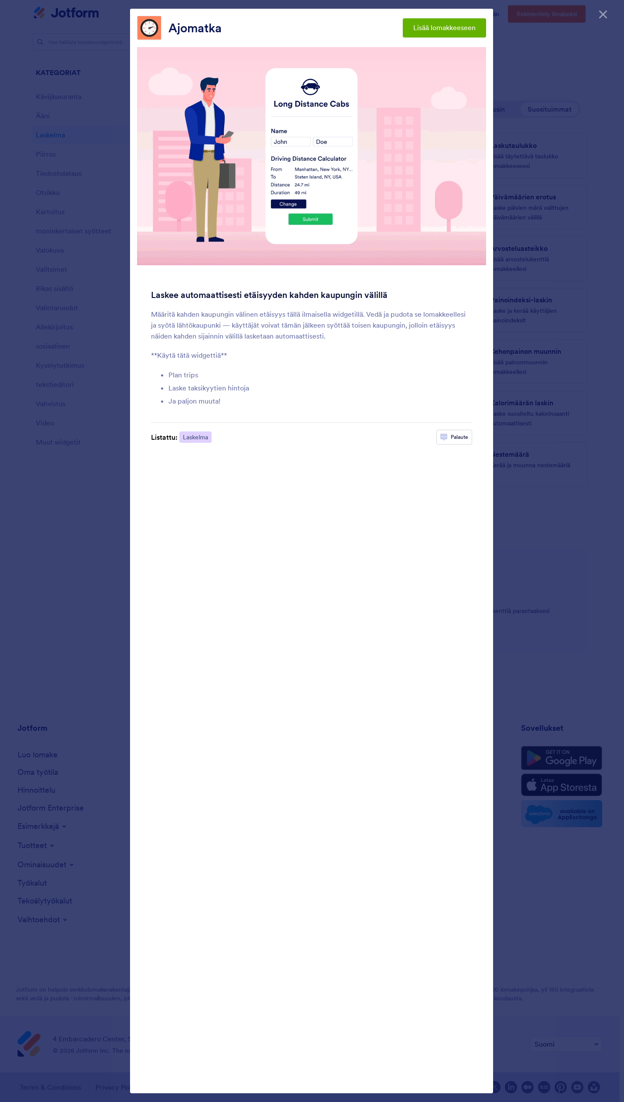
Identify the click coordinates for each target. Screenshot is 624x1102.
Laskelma (195, 437)
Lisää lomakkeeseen (444, 27)
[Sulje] (603, 13)
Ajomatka (195, 28)
